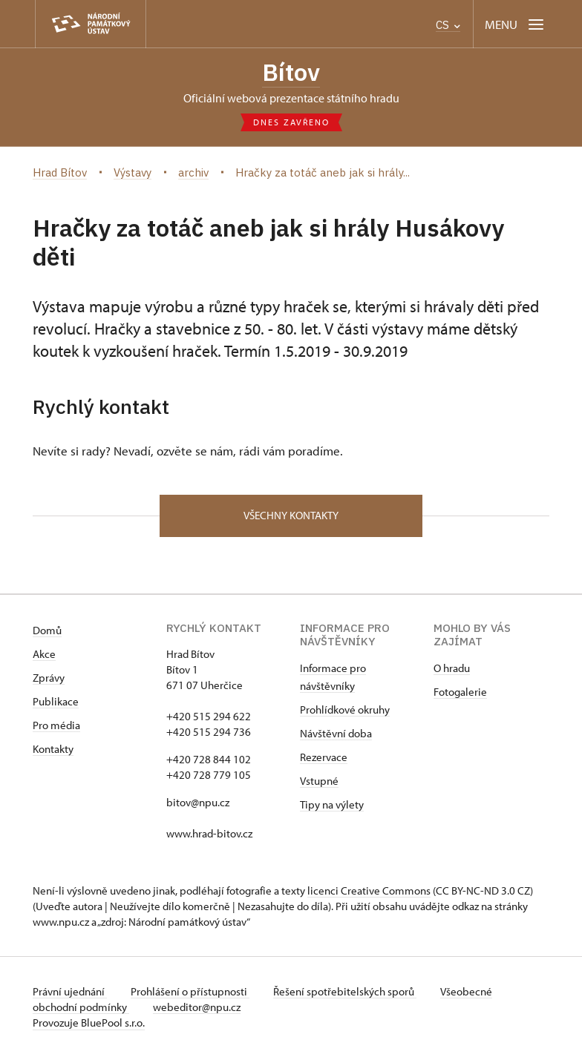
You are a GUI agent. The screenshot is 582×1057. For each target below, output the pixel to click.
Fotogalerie (460, 692)
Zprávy (49, 678)
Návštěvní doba (336, 733)
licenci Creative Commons (369, 890)
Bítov (291, 72)
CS (448, 25)
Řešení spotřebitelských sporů (344, 991)
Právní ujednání (70, 991)
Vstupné (319, 781)
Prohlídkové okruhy (345, 709)
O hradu (452, 668)
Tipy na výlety (332, 804)
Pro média (56, 725)
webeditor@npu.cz (197, 1007)
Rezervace (323, 757)
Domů (47, 630)
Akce (44, 654)
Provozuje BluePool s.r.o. (89, 1022)
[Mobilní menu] (515, 24)
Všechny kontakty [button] (291, 515)
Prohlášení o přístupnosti (190, 991)
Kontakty (53, 749)
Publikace (56, 701)
